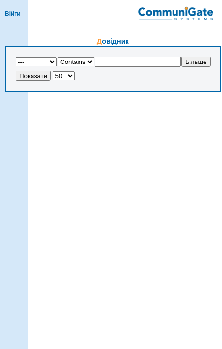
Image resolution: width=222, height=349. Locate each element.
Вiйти (13, 13)
